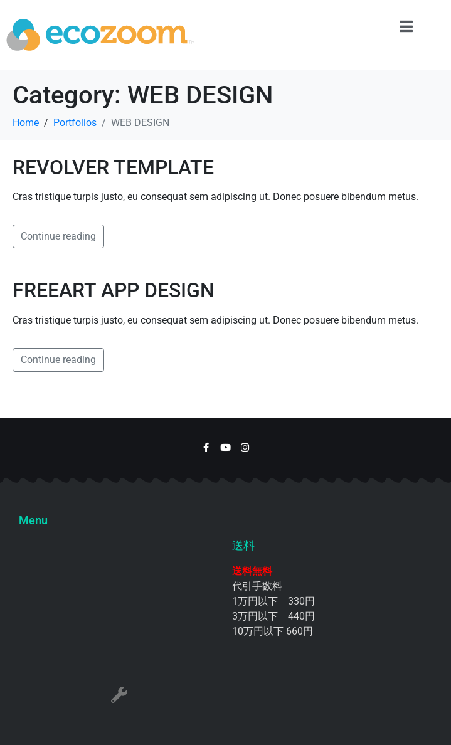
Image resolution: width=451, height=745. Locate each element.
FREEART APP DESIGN (114, 290)
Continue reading (58, 236)
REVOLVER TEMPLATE (113, 167)
